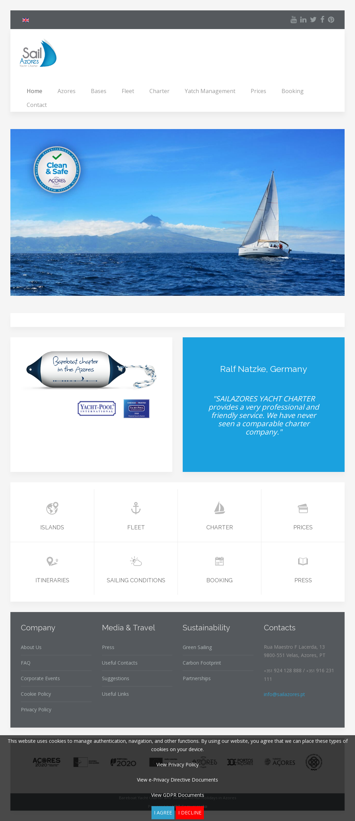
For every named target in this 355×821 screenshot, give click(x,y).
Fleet (128, 91)
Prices (258, 91)
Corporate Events (40, 678)
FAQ (26, 662)
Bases (98, 91)
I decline (189, 812)
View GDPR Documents (177, 795)
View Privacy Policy (177, 764)
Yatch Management (210, 91)
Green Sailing (197, 647)
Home (34, 91)
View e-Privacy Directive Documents (177, 779)
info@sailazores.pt (284, 694)
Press (108, 647)
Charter (159, 91)
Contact (37, 105)
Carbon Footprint (202, 662)
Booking (293, 91)
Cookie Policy (36, 694)
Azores (67, 91)
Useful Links (115, 694)
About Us (31, 647)
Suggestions (115, 678)
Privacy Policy (36, 709)
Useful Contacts (120, 662)
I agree (163, 812)
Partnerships (197, 678)
